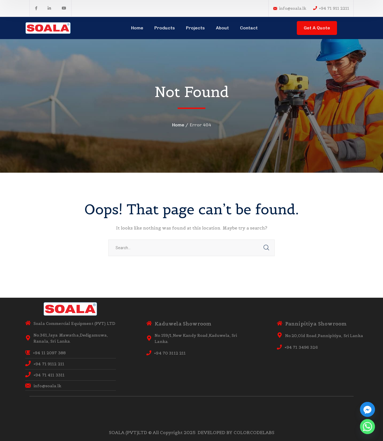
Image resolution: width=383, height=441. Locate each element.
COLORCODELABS (254, 432)
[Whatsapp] (367, 426)
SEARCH (266, 247)
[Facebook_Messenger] (367, 409)
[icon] (36, 8)
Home (178, 125)
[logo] (48, 27)
